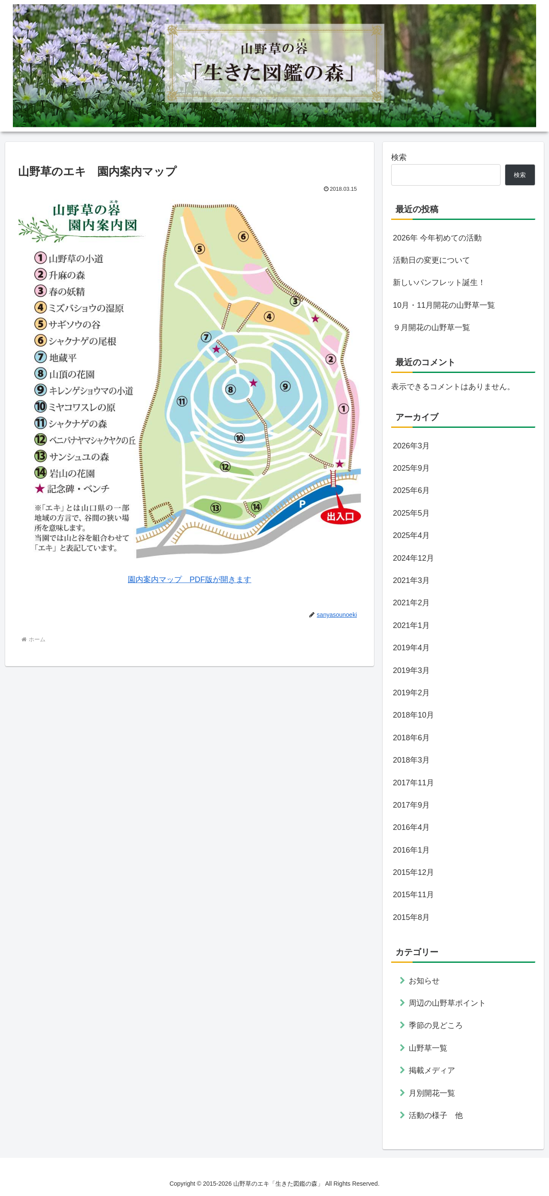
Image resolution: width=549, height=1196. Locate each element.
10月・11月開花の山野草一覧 (444, 305)
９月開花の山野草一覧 (431, 327)
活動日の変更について (431, 260)
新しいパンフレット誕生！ (439, 282)
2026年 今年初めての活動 (437, 238)
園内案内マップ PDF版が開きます (189, 579)
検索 (399, 157)
